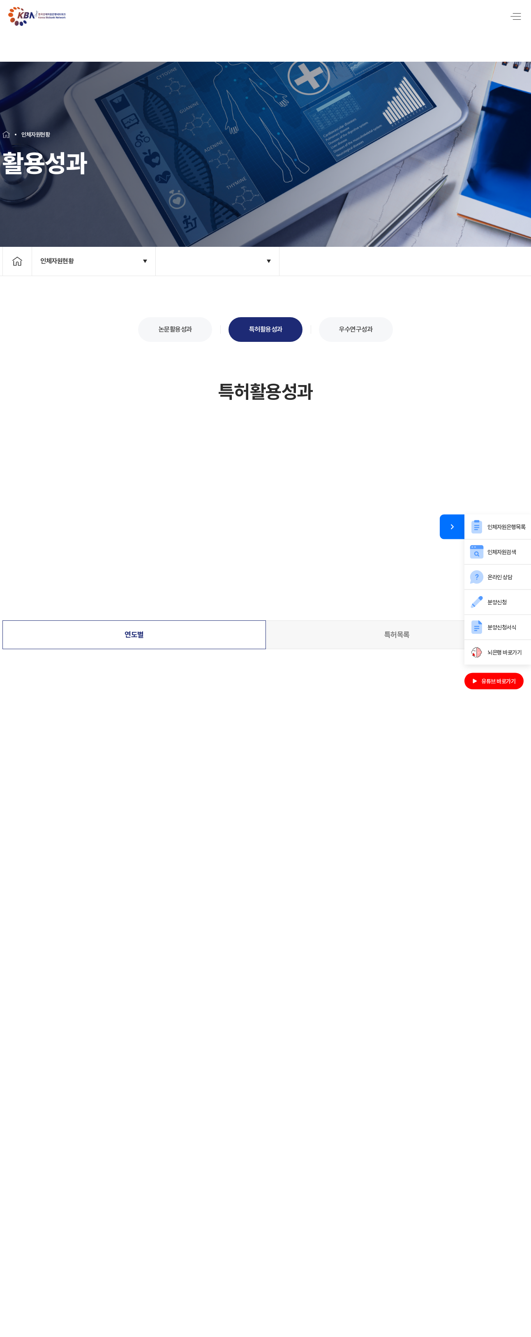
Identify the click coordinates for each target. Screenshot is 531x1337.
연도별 (134, 628)
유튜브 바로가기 (494, 681)
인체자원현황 (57, 256)
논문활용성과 (175, 325)
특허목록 (397, 628)
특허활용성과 (265, 325)
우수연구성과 (355, 325)
